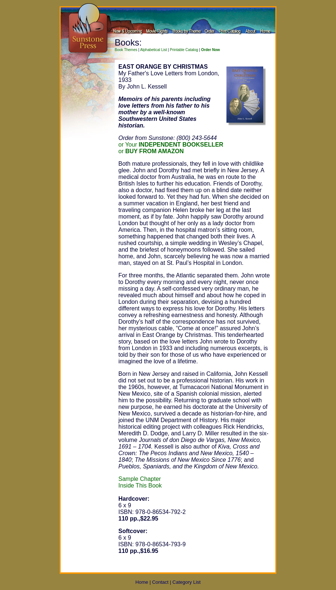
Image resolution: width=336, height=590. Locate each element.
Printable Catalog (184, 50)
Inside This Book (140, 485)
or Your (170, 144)
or (151, 151)
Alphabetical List (153, 50)
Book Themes (126, 50)
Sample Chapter (139, 479)
